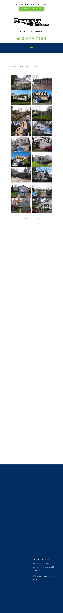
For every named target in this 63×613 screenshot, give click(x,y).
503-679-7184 (31, 38)
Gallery (11, 67)
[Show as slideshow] (31, 218)
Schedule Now (31, 8)
